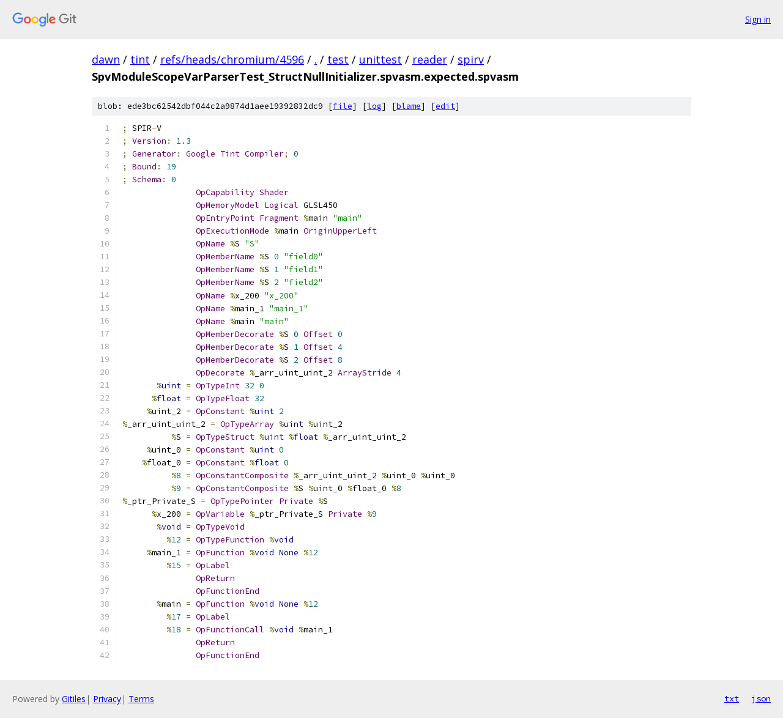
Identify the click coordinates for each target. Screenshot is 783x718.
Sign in (758, 19)
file (342, 106)
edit (445, 106)
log (374, 106)
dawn (106, 59)
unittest (380, 59)
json (761, 698)
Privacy (107, 699)
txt (731, 698)
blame (408, 106)
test (338, 59)
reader (429, 59)
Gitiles (74, 699)
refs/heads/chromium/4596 (232, 59)
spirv (471, 59)
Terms (141, 699)
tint (140, 59)
